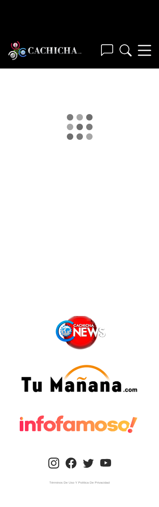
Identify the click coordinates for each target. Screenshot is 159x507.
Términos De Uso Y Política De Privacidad (80, 482)
